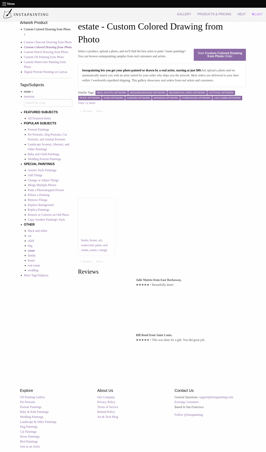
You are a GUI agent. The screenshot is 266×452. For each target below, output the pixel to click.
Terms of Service (107, 407)
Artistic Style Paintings (42, 170)
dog (30, 245)
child (31, 240)
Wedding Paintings (31, 416)
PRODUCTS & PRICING (214, 14)
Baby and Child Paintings (43, 154)
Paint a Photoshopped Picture (46, 190)
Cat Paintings (28, 431)
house (31, 260)
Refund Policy (106, 411)
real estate (34, 265)
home (84, 240)
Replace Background (41, 205)
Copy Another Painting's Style (46, 219)
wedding (33, 270)
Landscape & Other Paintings (38, 421)
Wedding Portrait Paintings (44, 159)
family (32, 255)
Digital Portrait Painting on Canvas (45, 71)
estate (93, 250)
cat (29, 235)
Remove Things (37, 200)
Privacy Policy (106, 402)
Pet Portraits (27, 402)
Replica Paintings (38, 209)
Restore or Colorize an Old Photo (48, 214)
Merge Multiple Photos (42, 185)
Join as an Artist (30, 446)
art (100, 240)
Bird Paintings (29, 441)
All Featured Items (39, 118)
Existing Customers (187, 402)
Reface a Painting (39, 194)
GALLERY (184, 14)
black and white (37, 230)
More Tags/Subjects (36, 275)
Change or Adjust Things (43, 180)
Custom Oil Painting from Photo (44, 57)
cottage (102, 250)
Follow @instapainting (189, 414)
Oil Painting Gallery (32, 397)
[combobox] (48, 103)
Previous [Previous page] (88, 111)
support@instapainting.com (216, 397)
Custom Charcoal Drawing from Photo (48, 42)
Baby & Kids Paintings (34, 411)
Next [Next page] (101, 111)
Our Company (106, 397)
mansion (29, 96)
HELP (241, 14)
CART (257, 14)
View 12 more (87, 103)
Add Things (35, 175)
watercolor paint (91, 245)
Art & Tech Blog (107, 416)
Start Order (220, 54)
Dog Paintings (29, 426)
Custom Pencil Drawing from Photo (46, 52)
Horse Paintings (30, 436)
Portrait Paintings (38, 129)
